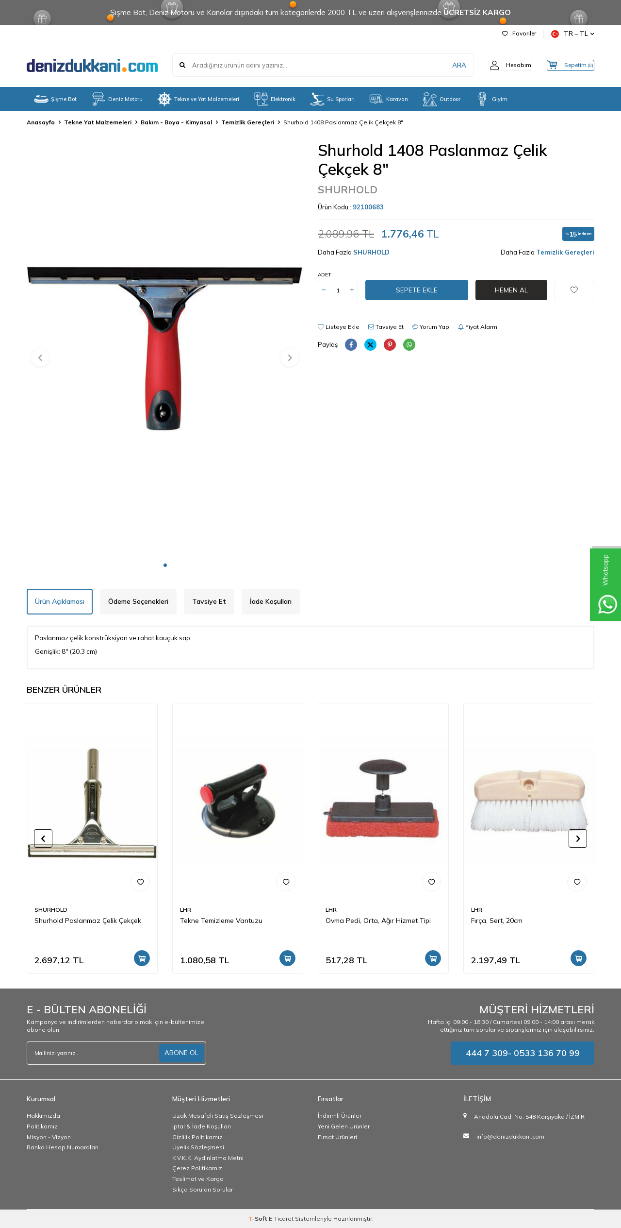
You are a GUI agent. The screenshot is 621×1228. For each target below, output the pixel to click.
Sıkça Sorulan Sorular (202, 1189)
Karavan (388, 99)
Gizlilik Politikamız (197, 1137)
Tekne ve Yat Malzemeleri (198, 99)
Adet (324, 275)
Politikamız (42, 1126)
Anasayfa (41, 122)
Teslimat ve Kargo (198, 1178)
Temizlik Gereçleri (247, 122)
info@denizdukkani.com (510, 1136)
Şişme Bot (55, 99)
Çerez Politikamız (197, 1168)
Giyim (491, 99)
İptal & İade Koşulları (201, 1126)
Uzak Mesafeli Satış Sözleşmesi (217, 1115)
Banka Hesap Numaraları (62, 1147)
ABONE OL (181, 1052)
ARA (443, 65)
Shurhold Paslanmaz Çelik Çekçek (87, 920)
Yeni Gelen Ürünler (344, 1126)
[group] (165, 348)
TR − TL (572, 34)
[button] (165, 565)
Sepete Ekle (417, 290)
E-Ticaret (281, 1218)
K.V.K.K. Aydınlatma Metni (208, 1157)
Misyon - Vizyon (49, 1137)
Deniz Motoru (117, 99)
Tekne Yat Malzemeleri (97, 122)
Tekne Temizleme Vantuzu (221, 920)
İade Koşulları (271, 601)
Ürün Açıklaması (59, 601)
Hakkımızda (43, 1115)
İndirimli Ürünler (339, 1115)
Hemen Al (511, 290)
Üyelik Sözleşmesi (198, 1147)
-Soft (258, 1218)
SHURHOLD (347, 189)
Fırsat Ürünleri (337, 1137)
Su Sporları (332, 99)
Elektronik (274, 99)
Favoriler (519, 33)
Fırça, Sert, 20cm (497, 920)
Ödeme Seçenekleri (138, 601)
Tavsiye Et (386, 326)
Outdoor (441, 99)
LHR (185, 909)
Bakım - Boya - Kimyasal (176, 122)
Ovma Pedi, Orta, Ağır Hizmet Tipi (378, 920)
